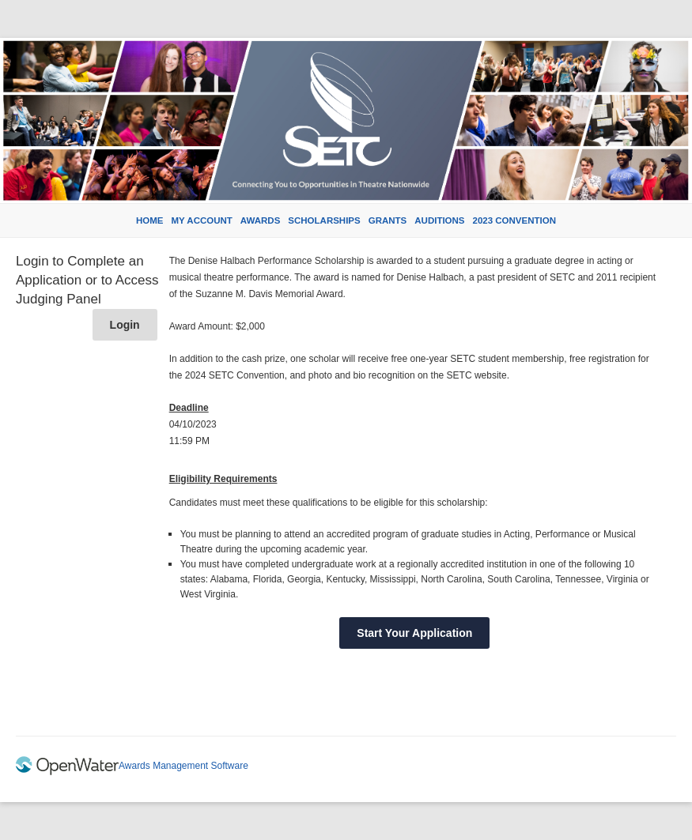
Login (125, 324)
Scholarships (324, 220)
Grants (388, 220)
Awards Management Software (183, 765)
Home (150, 220)
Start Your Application (414, 633)
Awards (260, 220)
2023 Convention (514, 220)
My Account (202, 220)
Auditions (439, 220)
